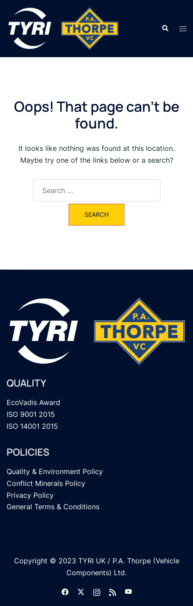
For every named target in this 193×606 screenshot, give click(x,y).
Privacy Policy (30, 495)
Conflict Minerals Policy (46, 483)
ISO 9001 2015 (31, 414)
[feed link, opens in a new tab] (112, 591)
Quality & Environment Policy (55, 471)
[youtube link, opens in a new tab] (128, 591)
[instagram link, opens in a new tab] (96, 591)
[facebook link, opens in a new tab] (65, 591)
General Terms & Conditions (53, 506)
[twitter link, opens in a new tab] (80, 591)
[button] (164, 28)
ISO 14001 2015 (32, 426)
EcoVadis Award (33, 402)
